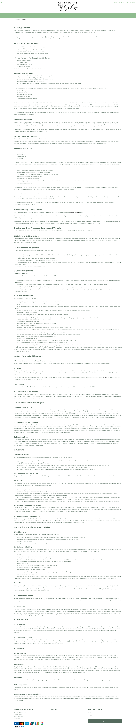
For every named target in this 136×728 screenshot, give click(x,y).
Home (15, 19)
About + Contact (18, 716)
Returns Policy (18, 714)
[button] (1, 2)
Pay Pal (25, 379)
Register (121, 2)
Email (89, 713)
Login (115, 2)
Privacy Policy (17, 718)
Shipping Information (20, 712)
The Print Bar (105, 377)
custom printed (74, 212)
